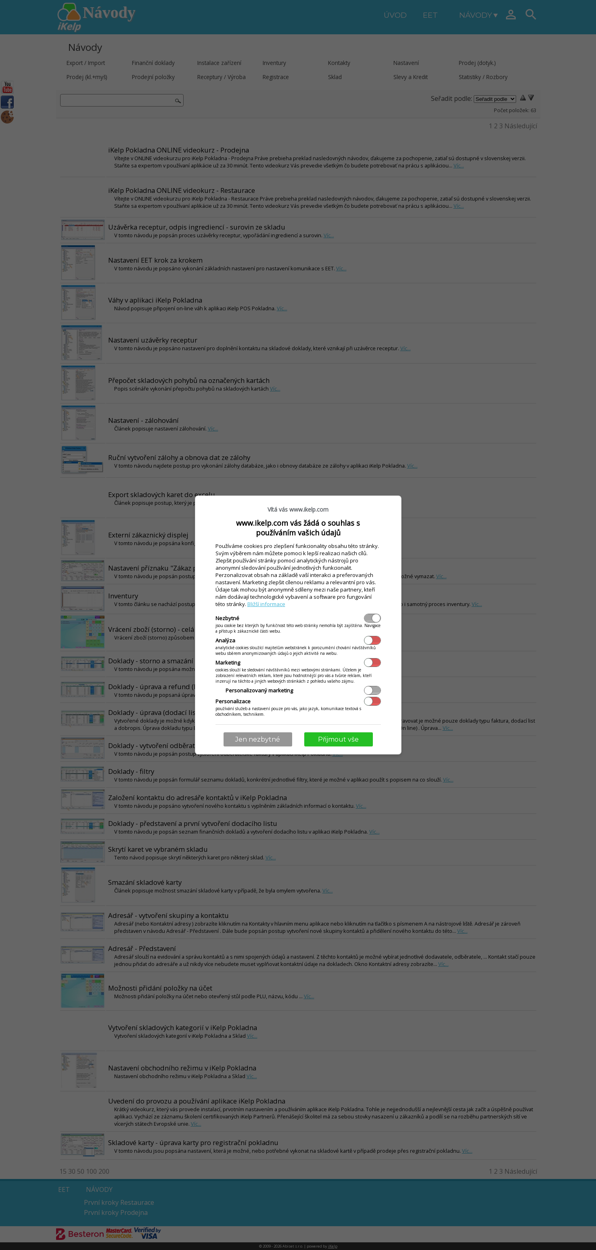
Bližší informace (266, 604)
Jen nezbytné (257, 739)
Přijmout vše (338, 739)
